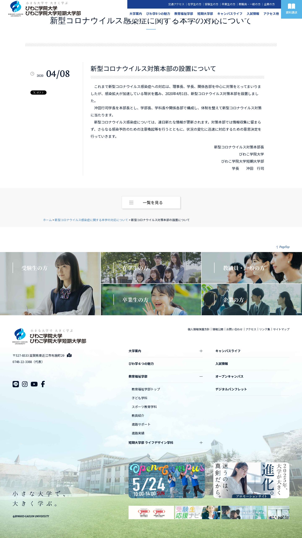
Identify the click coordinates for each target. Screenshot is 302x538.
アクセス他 (271, 13)
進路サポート (141, 424)
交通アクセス (176, 4)
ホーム (47, 220)
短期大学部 (205, 13)
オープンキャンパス (229, 376)
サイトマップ (281, 329)
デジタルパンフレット (231, 389)
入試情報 (253, 13)
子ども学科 (139, 398)
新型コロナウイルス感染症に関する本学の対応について (91, 220)
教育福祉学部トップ (146, 389)
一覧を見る (153, 202)
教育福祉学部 (183, 13)
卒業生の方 (228, 4)
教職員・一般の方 (249, 4)
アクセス (251, 329)
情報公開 (217, 329)
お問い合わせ (234, 329)
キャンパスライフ (229, 13)
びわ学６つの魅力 (141, 363)
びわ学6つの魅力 (158, 13)
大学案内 (135, 13)
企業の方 (269, 4)
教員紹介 (138, 415)
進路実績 (138, 433)
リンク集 (264, 329)
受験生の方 (211, 4)
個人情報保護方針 (199, 329)
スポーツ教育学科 (144, 406)
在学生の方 (194, 4)
